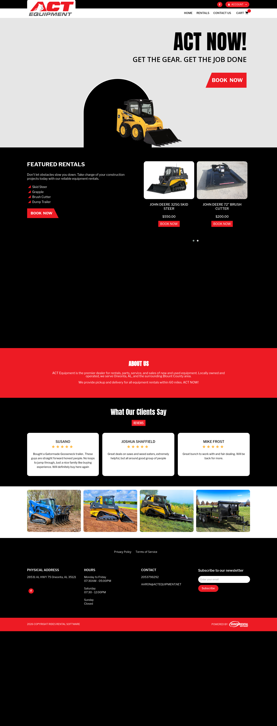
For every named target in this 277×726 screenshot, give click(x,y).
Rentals (202, 13)
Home (188, 13)
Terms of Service (146, 557)
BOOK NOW (169, 224)
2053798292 (150, 582)
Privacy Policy (122, 557)
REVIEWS (139, 423)
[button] (193, 240)
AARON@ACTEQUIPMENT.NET (161, 590)
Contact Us (222, 13)
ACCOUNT (237, 4)
